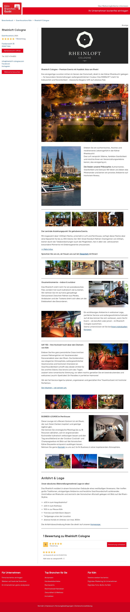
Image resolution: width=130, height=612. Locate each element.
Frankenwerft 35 (18, 45)
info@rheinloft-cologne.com (13, 61)
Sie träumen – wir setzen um (54, 388)
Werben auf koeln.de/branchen (14, 581)
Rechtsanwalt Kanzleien (54, 589)
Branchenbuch (7, 20)
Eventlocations (8, 36)
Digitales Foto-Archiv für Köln (99, 585)
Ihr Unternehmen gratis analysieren (16, 585)
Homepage (95, 524)
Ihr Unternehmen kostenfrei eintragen (108, 10)
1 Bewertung (20, 39)
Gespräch (84, 254)
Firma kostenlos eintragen (12, 578)
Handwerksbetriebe (52, 581)
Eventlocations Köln (24, 20)
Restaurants (50, 585)
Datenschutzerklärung (83, 606)
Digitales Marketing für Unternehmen (102, 581)
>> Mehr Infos (47, 249)
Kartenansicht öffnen (12, 51)
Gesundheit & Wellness (54, 592)
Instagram (6, 66)
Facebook (6, 64)
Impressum (49, 606)
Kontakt (61, 447)
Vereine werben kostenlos (98, 578)
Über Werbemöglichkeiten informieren (113, 6)
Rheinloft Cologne (42, 20)
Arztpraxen (49, 578)
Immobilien (49, 596)
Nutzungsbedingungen (64, 606)
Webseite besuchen (12, 72)
